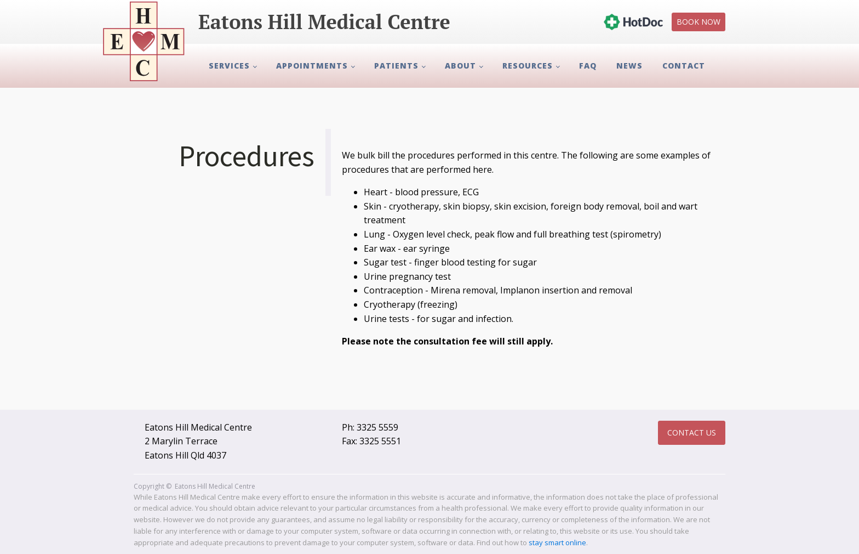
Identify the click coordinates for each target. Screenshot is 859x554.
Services (229, 65)
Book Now (698, 21)
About (460, 65)
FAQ (588, 65)
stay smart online (557, 542)
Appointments (312, 65)
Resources (527, 65)
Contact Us (691, 432)
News (629, 65)
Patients (396, 65)
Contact (683, 65)
